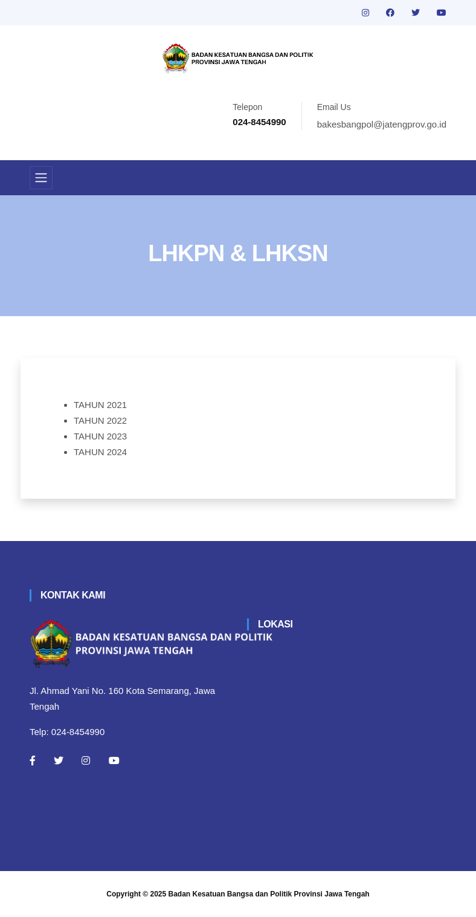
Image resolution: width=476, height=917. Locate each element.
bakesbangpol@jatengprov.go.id (381, 124)
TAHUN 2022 (100, 420)
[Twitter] (58, 760)
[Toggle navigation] (41, 177)
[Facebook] (32, 760)
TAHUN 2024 (100, 452)
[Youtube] (114, 760)
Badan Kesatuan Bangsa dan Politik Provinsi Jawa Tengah (269, 894)
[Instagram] (86, 760)
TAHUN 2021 (100, 405)
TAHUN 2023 (100, 436)
